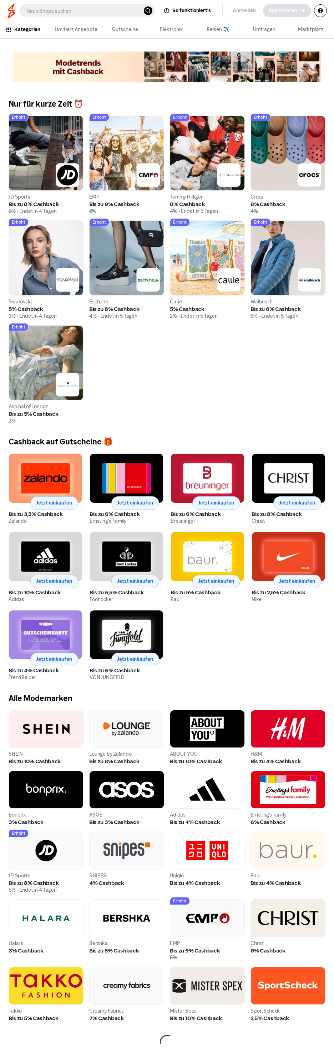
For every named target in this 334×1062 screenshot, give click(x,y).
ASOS (97, 774)
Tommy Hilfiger (189, 119)
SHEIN (17, 714)
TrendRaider (25, 614)
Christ (259, 457)
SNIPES (98, 835)
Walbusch (263, 224)
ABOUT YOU (186, 714)
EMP (95, 119)
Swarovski (22, 224)
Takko (16, 971)
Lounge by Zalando (113, 714)
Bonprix (19, 774)
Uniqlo (178, 835)
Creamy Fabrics (109, 971)
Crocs (257, 119)
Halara (17, 903)
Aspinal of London (32, 329)
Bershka (99, 903)
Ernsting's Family (111, 457)
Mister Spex (185, 971)
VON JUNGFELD (110, 614)
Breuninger (185, 457)
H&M (257, 714)
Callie (177, 224)
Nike (257, 535)
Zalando (19, 457)
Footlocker (103, 535)
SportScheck (267, 971)
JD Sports (21, 119)
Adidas (18, 535)
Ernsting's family (271, 774)
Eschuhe (100, 224)
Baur (177, 535)
